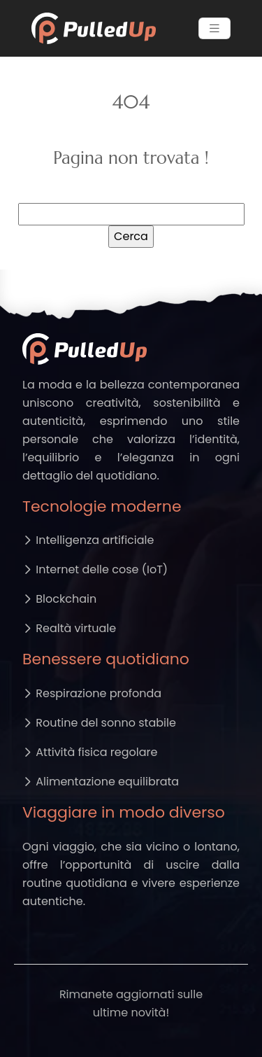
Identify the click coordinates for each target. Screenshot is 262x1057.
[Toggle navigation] (214, 28)
